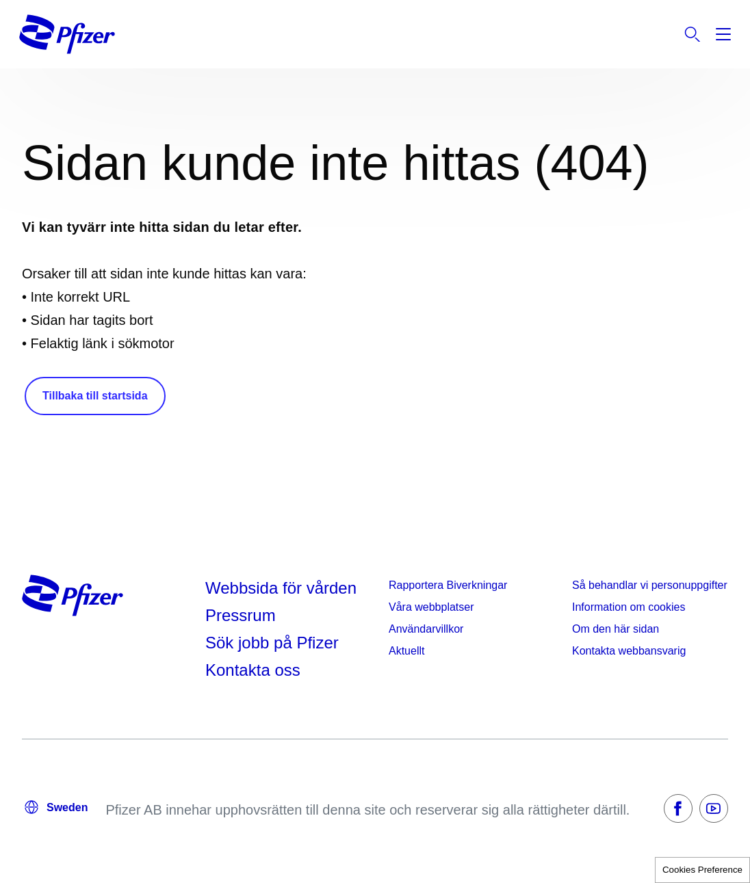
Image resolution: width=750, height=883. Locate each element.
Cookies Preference (702, 870)
